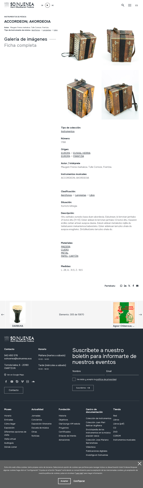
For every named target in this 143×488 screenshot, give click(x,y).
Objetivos (63, 420)
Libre (56, 30)
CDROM (117, 436)
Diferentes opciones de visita (15, 433)
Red (115, 416)
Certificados (65, 432)
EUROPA (65, 153)
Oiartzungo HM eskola (69, 424)
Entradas (8, 420)
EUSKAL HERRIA (81, 153)
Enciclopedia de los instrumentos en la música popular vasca (98, 432)
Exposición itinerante (42, 424)
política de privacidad (106, 379)
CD (114, 428)
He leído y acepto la (96, 379)
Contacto (14, 390)
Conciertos (37, 420)
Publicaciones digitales (96, 451)
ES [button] (136, 5)
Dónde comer (10, 447)
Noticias (35, 436)
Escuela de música (40, 428)
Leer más (79, 473)
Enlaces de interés (67, 436)
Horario (7, 416)
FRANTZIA (78, 156)
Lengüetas (47, 30)
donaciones (64, 440)
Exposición (9, 428)
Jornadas (36, 416)
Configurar (79, 481)
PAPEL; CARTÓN (69, 256)
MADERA (65, 246)
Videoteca (90, 447)
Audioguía (9, 443)
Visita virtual (10, 439)
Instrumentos (68, 131)
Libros (116, 420)
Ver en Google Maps (15, 375)
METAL (64, 253)
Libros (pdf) (118, 424)
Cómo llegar (10, 424)
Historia (62, 416)
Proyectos (64, 428)
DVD (115, 432)
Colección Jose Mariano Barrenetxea (97, 441)
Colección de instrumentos (98, 418)
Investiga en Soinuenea (97, 455)
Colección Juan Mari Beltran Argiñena (95, 424)
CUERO (65, 249)
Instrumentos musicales (124, 440)
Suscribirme (81, 388)
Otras (34, 432)
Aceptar (64, 481)
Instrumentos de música (15, 17)
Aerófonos (36, 30)
